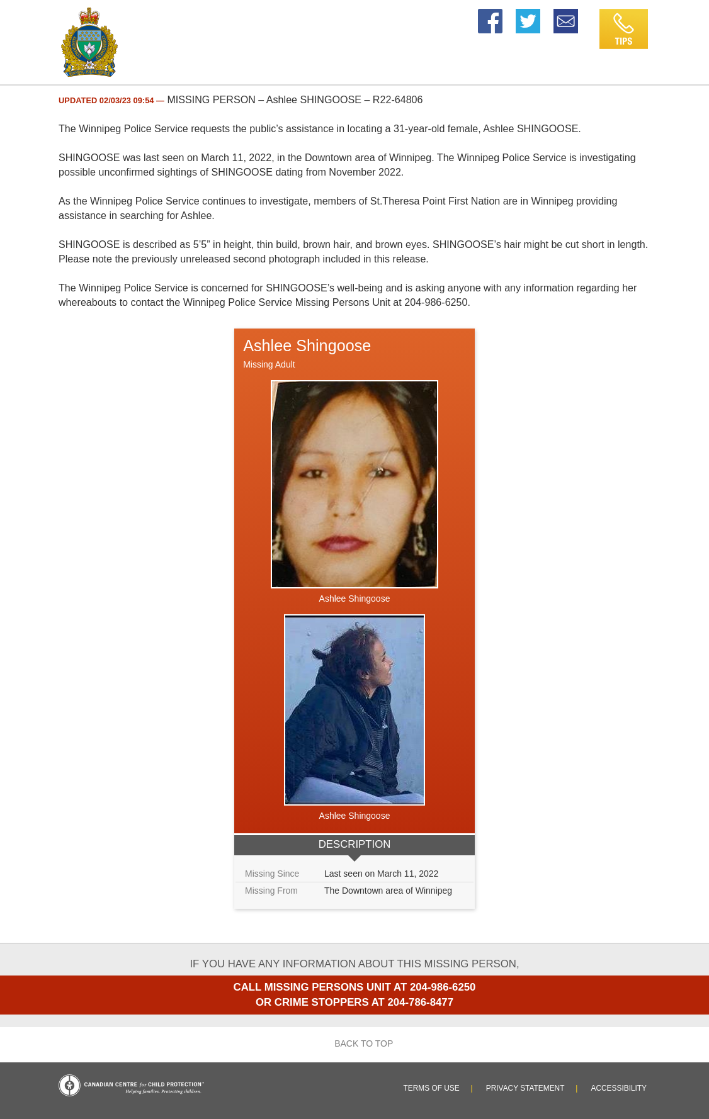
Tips (607, 15)
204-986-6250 (443, 987)
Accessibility (619, 1088)
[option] (354, 619)
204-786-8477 (420, 1002)
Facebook (490, 15)
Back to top (355, 1043)
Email (567, 15)
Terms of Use (432, 1088)
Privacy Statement (525, 1088)
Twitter (528, 15)
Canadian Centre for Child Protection (131, 1085)
